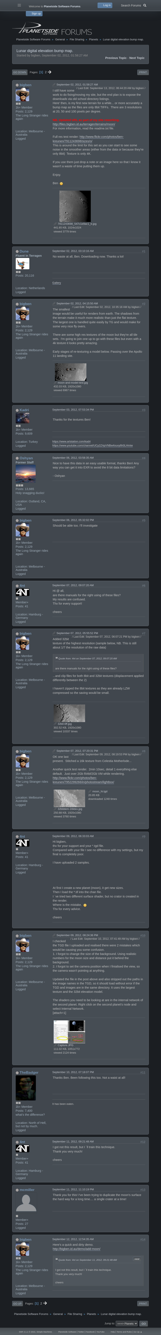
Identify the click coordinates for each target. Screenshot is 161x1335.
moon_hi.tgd (97, 791)
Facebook (90, 1332)
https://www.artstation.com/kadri (71, 441)
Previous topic (116, 58)
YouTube (100, 1332)
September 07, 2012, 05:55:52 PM (77, 633)
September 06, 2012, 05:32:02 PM (73, 520)
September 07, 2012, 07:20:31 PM (77, 750)
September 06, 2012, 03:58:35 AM (73, 457)
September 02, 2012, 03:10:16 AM (73, 251)
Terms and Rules (124, 1332)
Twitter (81, 1332)
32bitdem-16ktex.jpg (68, 808)
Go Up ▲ (138, 1332)
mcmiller (26, 1190)
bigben (25, 85)
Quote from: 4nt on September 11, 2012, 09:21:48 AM (87, 1259)
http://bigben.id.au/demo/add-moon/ (76, 1249)
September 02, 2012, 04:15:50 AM (77, 303)
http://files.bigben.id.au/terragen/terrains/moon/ (84, 124)
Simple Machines (44, 1332)
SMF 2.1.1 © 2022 (27, 1332)
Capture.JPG (63, 1045)
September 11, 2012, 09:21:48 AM (73, 1141)
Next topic (137, 58)
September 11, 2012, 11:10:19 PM (73, 1189)
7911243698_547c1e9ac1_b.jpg (75, 223)
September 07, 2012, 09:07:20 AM (73, 585)
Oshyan (26, 458)
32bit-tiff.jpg (63, 723)
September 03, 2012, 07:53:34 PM (73, 409)
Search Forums (133, 5)
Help (113, 1332)
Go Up (17, 1303)
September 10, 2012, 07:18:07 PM (73, 1072)
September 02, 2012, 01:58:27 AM (77, 84)
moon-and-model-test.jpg (71, 382)
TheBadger (28, 1072)
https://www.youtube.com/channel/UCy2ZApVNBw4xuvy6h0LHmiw (92, 445)
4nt (22, 585)
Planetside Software (67, 1332)
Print (143, 72)
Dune (24, 251)
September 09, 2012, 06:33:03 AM (73, 836)
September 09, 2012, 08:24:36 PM (77, 935)
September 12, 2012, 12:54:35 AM (73, 1239)
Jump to (109, 1323)
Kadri (24, 410)
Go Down (19, 72)
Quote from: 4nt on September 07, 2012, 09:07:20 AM (87, 658)
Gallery (56, 282)
